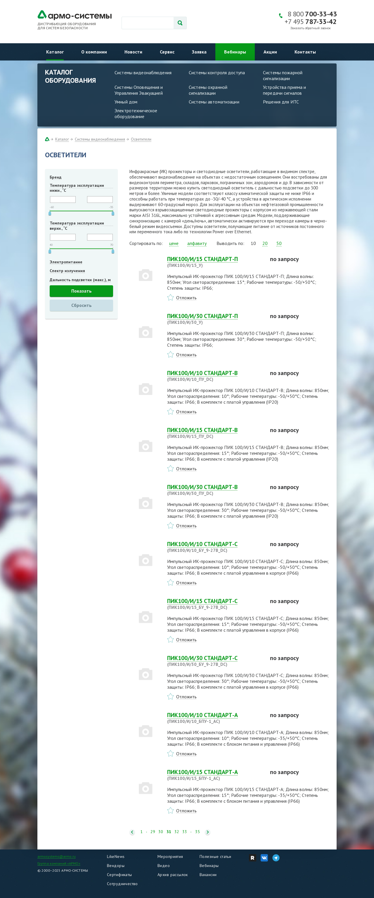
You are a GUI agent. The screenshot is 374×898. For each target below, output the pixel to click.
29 (152, 831)
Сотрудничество (122, 883)
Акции (270, 52)
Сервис (167, 52)
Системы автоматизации (214, 102)
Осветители (141, 139)
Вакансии (208, 874)
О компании (94, 52)
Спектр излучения (67, 270)
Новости (133, 52)
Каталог (55, 52)
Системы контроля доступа (217, 72)
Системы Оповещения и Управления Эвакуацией (139, 90)
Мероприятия (170, 856)
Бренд (55, 177)
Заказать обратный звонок (310, 28)
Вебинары (235, 52)
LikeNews (115, 856)
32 (176, 831)
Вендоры (115, 865)
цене (174, 243)
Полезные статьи (215, 856)
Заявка (199, 52)
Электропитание (66, 262)
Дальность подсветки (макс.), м (80, 279)
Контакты (305, 52)
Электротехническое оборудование (136, 113)
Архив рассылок (172, 874)
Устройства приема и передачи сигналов (284, 90)
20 (265, 243)
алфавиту (197, 243)
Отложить (186, 298)
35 (197, 831)
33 (184, 831)
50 (279, 243)
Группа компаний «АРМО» (58, 863)
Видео (163, 865)
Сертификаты (119, 874)
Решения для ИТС (281, 102)
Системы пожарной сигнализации (282, 75)
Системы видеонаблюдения (143, 72)
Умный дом (126, 102)
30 (160, 831)
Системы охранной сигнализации (208, 90)
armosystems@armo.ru (56, 856)
